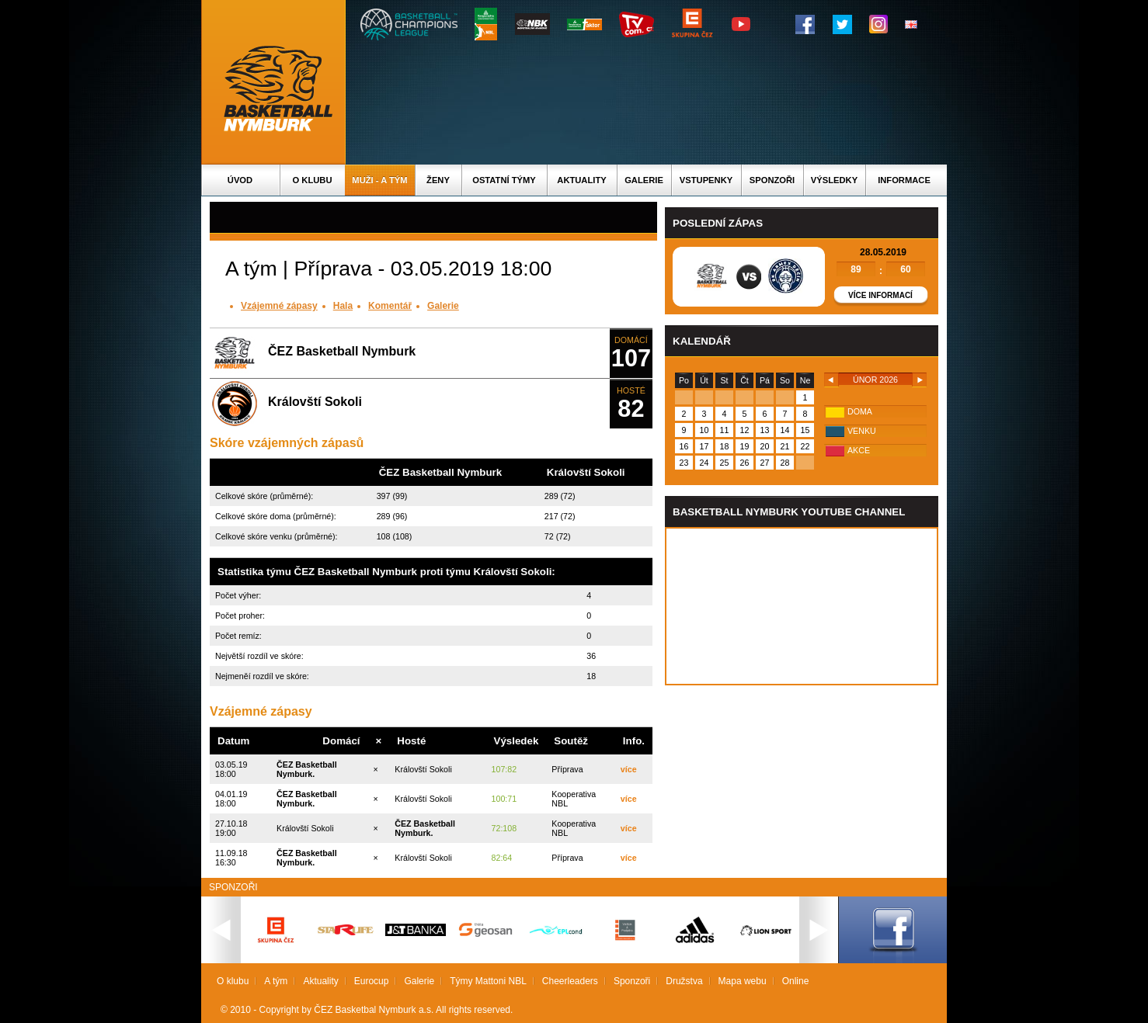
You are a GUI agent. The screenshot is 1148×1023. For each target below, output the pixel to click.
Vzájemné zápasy (279, 305)
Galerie (643, 180)
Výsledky (834, 180)
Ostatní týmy (504, 180)
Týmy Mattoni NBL (488, 981)
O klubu (312, 180)
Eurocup (371, 981)
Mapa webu (742, 981)
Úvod (240, 180)
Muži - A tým (379, 180)
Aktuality (581, 180)
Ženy (438, 180)
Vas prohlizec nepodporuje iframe (801, 606)
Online (795, 981)
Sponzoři (772, 180)
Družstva (684, 981)
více (629, 769)
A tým (275, 981)
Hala (343, 305)
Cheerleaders (570, 981)
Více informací (880, 295)
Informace (904, 180)
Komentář (390, 305)
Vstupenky (706, 180)
